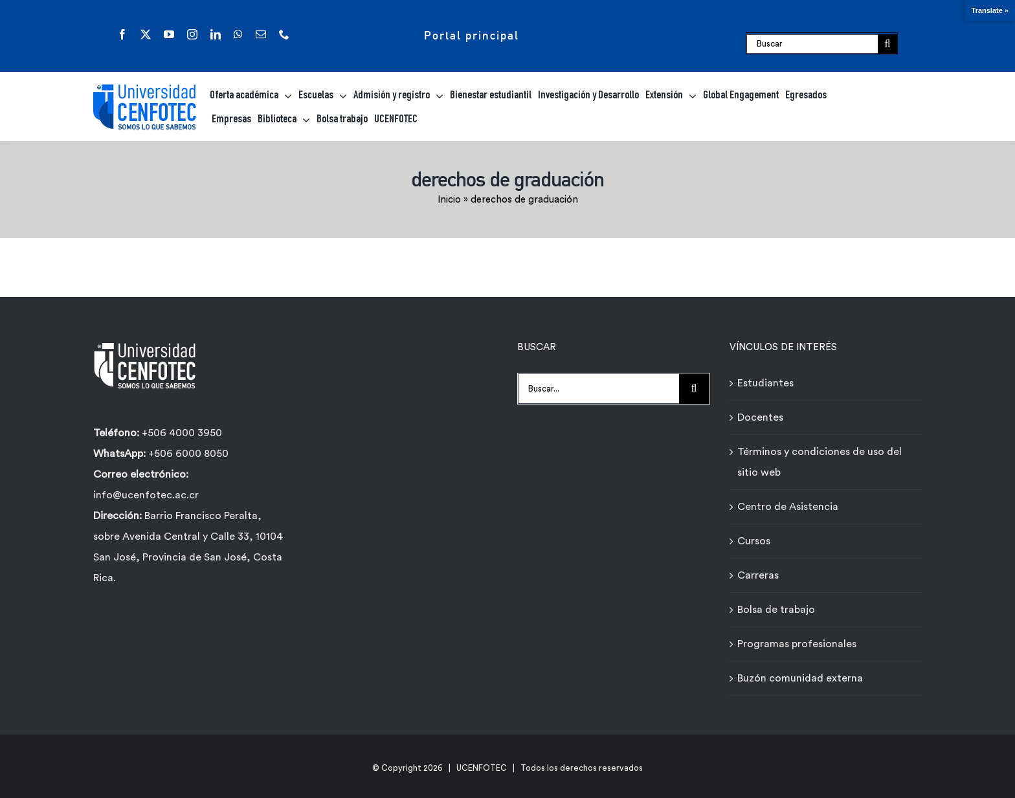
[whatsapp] (238, 34)
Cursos (753, 541)
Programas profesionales (796, 644)
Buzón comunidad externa (800, 678)
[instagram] (192, 34)
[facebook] (122, 34)
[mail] (261, 34)
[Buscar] (812, 44)
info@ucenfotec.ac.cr (146, 495)
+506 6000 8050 (187, 454)
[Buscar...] (598, 388)
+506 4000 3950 (182, 433)
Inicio (449, 200)
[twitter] (145, 34)
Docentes (760, 417)
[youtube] (169, 34)
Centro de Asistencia (787, 507)
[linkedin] (215, 34)
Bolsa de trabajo (776, 609)
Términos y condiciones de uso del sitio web (819, 462)
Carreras (758, 575)
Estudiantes (765, 383)
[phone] (284, 34)
